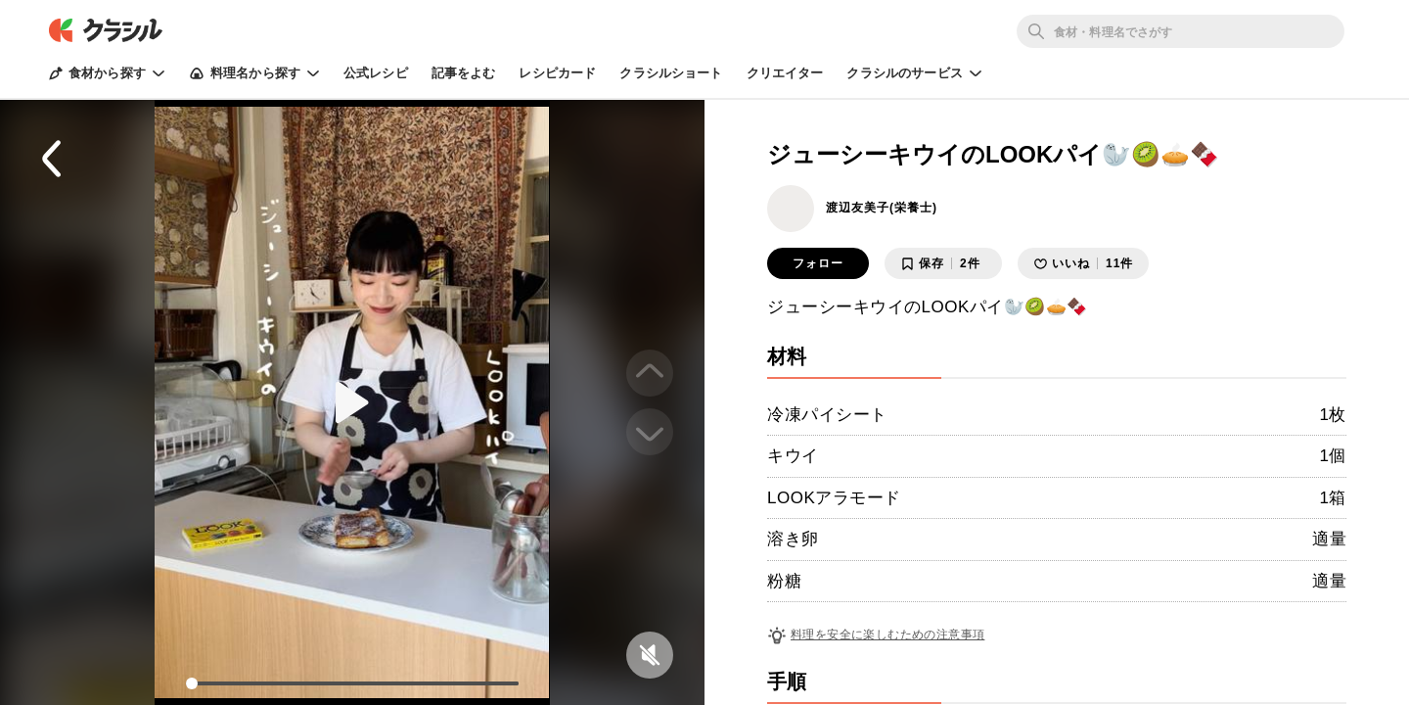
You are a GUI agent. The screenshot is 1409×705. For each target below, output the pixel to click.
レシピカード (557, 73)
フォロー (818, 263)
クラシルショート (670, 73)
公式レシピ (375, 73)
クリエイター (785, 73)
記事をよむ (464, 73)
